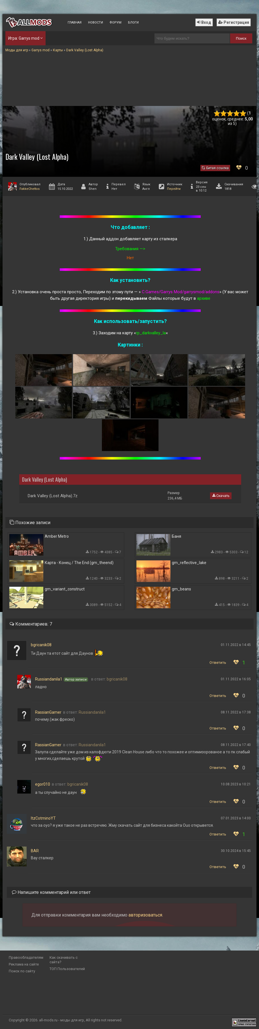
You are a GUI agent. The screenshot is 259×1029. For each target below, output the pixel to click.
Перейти (174, 189)
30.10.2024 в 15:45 (236, 851)
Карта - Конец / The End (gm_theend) (79, 562)
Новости (95, 22)
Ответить (217, 662)
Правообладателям (26, 957)
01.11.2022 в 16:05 (236, 679)
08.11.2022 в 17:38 (236, 712)
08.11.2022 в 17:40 (236, 745)
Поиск (241, 38)
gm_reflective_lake (189, 562)
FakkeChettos (30, 189)
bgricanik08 (41, 645)
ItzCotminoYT (43, 818)
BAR (35, 851)
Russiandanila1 (48, 679)
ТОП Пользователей (67, 969)
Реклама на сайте (24, 964)
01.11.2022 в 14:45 (236, 645)
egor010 (42, 784)
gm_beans (181, 589)
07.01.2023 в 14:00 (236, 818)
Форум (115, 22)
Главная (75, 22)
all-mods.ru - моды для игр (61, 1020)
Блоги (133, 22)
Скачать (220, 496)
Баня (176, 536)
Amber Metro (57, 536)
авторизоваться (145, 915)
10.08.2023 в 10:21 (236, 784)
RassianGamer (48, 712)
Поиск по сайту (22, 971)
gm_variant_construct (65, 589)
